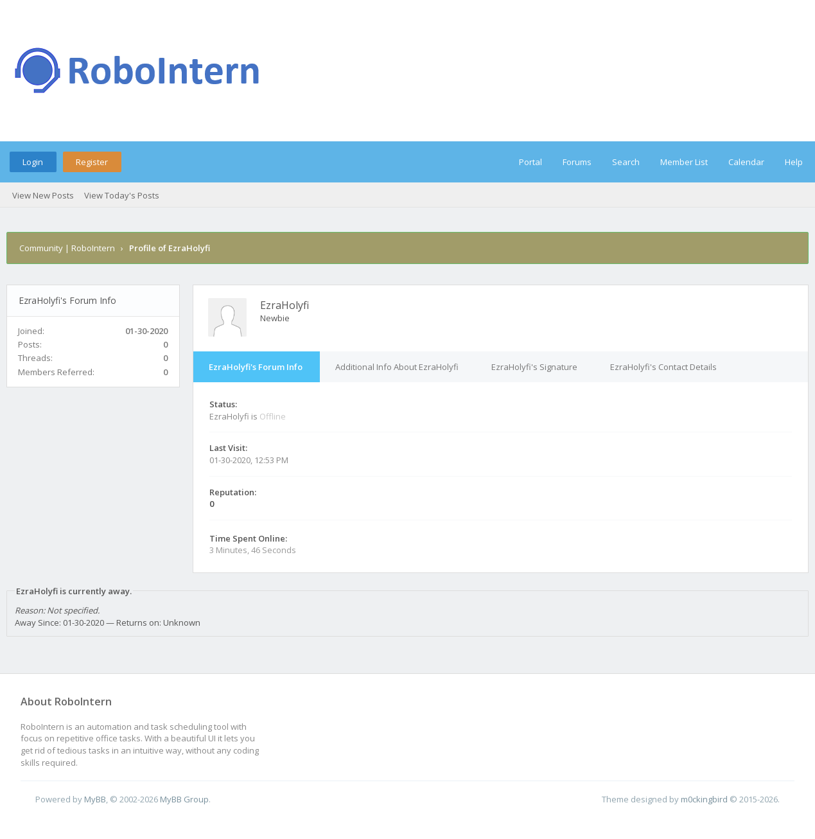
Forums (577, 162)
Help (794, 162)
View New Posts (43, 195)
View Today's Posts (121, 195)
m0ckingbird (704, 799)
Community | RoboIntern (67, 248)
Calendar (746, 162)
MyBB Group (184, 799)
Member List (684, 162)
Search (626, 162)
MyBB (95, 799)
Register (92, 162)
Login (32, 162)
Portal (530, 162)
